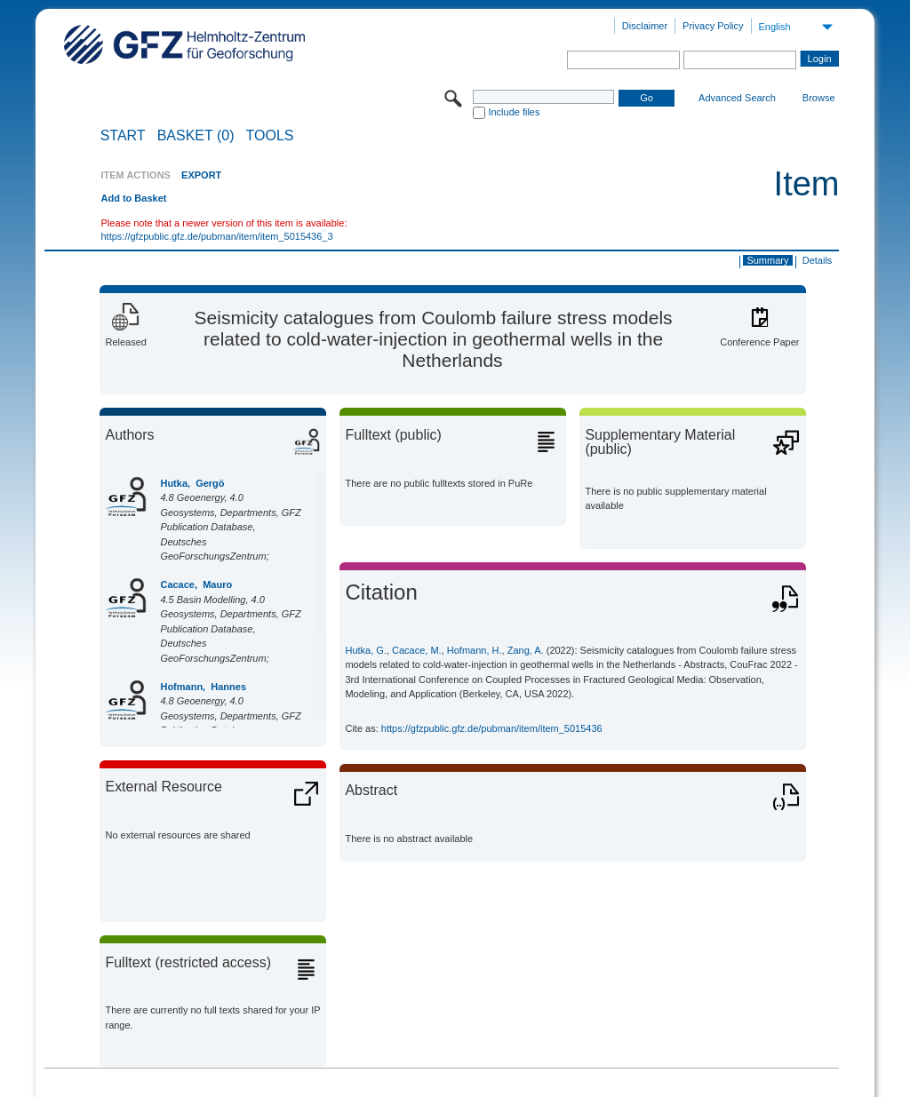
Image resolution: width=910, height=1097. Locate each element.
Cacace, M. (417, 650)
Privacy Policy (712, 25)
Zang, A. (525, 650)
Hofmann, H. (474, 650)
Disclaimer (644, 25)
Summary (767, 260)
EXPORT (201, 175)
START (123, 136)
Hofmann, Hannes (203, 686)
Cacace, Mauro (196, 584)
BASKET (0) (196, 136)
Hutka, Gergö (192, 483)
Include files (513, 112)
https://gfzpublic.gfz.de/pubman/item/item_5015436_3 (216, 236)
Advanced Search (737, 97)
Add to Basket (133, 198)
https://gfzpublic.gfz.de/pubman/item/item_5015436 (492, 728)
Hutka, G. (365, 650)
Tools (270, 136)
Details (817, 260)
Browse (818, 97)
